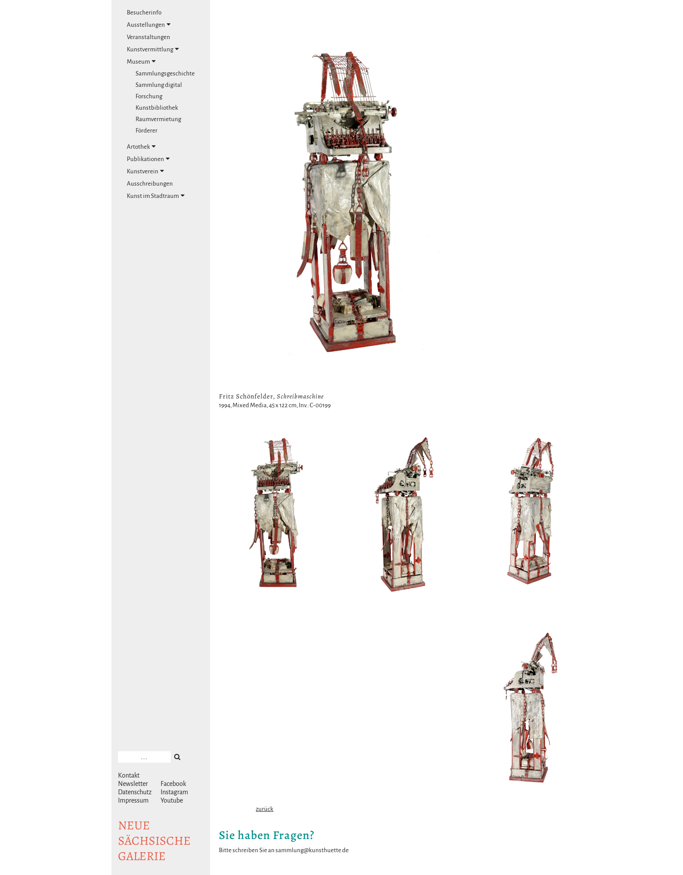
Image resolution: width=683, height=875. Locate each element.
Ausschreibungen (150, 183)
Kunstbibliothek (157, 107)
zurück (264, 809)
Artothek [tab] (141, 146)
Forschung (149, 96)
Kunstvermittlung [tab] (153, 49)
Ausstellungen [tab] (149, 24)
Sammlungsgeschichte (165, 73)
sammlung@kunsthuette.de (312, 850)
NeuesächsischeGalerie (154, 840)
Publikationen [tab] (148, 158)
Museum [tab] (141, 61)
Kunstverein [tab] (145, 171)
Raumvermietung (158, 119)
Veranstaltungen (148, 37)
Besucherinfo (144, 12)
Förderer (146, 130)
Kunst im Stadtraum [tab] (156, 195)
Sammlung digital (159, 85)
